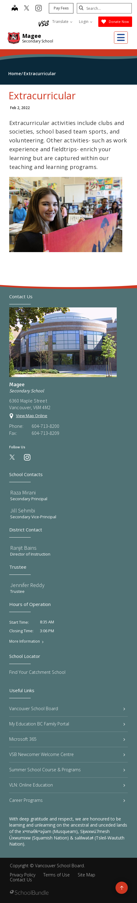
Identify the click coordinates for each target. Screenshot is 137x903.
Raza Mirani (23, 492)
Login (85, 21)
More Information (24, 641)
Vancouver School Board (67, 708)
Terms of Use (56, 875)
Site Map (86, 875)
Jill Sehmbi (22, 510)
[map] (14, 8)
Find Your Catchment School (37, 672)
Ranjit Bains (23, 547)
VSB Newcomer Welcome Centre (67, 754)
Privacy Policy (22, 875)
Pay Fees (60, 8)
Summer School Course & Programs (67, 770)
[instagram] (38, 8)
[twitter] (26, 8)
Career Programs (67, 800)
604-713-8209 (45, 433)
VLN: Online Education (67, 785)
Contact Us (21, 880)
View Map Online (31, 415)
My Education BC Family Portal (67, 724)
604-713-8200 (45, 426)
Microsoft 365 (67, 739)
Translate (62, 21)
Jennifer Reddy (27, 585)
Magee (31, 35)
